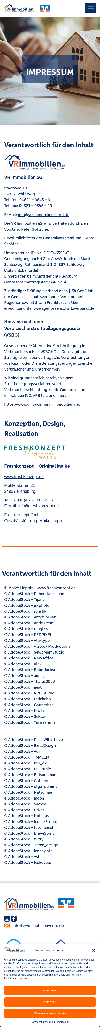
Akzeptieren (50, 990)
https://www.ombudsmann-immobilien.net (42, 404)
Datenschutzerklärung (43, 1022)
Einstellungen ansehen (50, 1013)
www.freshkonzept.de (24, 476)
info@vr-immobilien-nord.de (43, 214)
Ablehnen (50, 1002)
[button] (94, 950)
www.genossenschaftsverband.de (64, 308)
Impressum (63, 1022)
